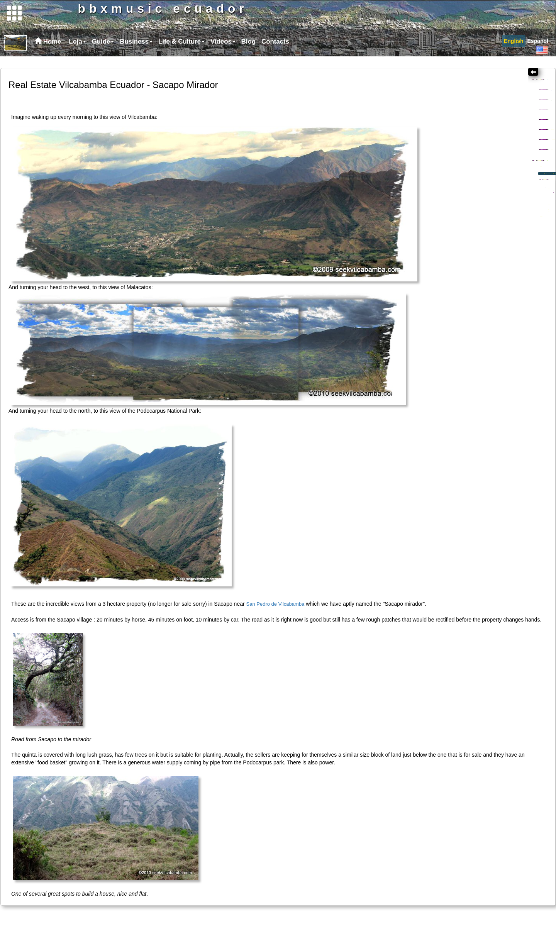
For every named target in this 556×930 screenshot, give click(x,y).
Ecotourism (457, 155)
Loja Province (465, 166)
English (514, 52)
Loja (77, 53)
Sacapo (456, 226)
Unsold (460, 272)
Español (537, 52)
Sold (457, 264)
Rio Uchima (452, 208)
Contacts (275, 53)
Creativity (458, 108)
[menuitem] (76, 53)
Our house (450, 336)
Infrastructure (460, 282)
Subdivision (458, 237)
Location (448, 200)
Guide (103, 53)
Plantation (457, 327)
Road (451, 300)
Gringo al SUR (462, 132)
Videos (223, 53)
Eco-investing (462, 247)
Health (450, 143)
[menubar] (178, 53)
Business (136, 53)
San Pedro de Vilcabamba (275, 597)
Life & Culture (181, 53)
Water (452, 309)
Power (452, 318)
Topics (459, 96)
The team (457, 292)
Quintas (453, 255)
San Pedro (451, 217)
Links (448, 178)
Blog (248, 53)
